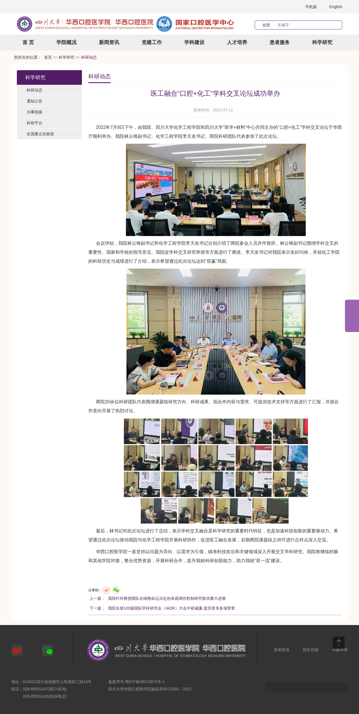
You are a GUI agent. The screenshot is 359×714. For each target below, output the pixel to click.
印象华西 (340, 649)
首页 (48, 57)
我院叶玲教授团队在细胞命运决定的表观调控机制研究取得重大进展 (167, 598)
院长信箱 (311, 649)
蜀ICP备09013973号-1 (144, 681)
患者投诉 (281, 649)
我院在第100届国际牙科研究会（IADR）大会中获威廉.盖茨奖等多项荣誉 (171, 608)
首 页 (28, 42)
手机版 (311, 6)
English (335, 6)
